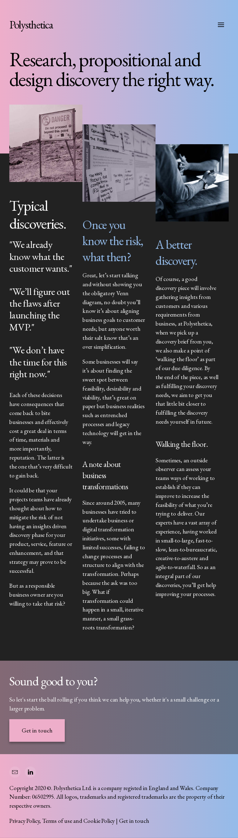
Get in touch (37, 730)
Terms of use (57, 821)
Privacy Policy (24, 821)
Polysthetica (31, 25)
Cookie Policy (99, 821)
